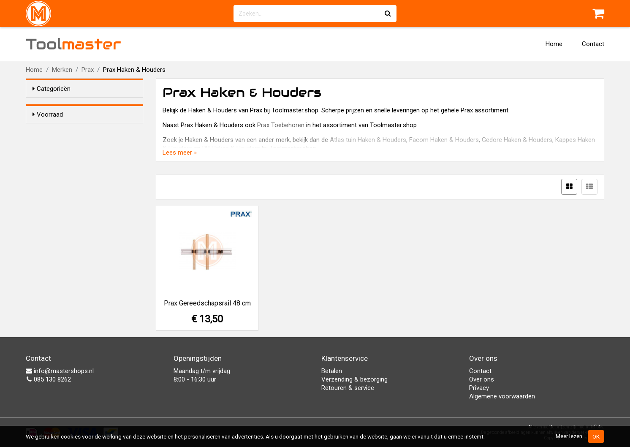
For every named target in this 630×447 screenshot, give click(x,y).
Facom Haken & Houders (444, 140)
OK (596, 436)
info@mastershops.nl (60, 371)
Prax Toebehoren (280, 125)
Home (554, 44)
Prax (87, 70)
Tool (73, 44)
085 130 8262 (48, 379)
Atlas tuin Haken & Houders (368, 140)
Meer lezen (569, 436)
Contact (593, 44)
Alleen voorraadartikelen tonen (87, 130)
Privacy (479, 388)
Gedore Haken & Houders (517, 140)
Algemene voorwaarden (502, 396)
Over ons (481, 379)
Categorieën (52, 88)
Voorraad (48, 114)
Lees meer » (180, 152)
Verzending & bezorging (354, 379)
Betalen (331, 371)
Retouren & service (347, 388)
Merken (62, 70)
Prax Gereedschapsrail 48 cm (207, 303)
